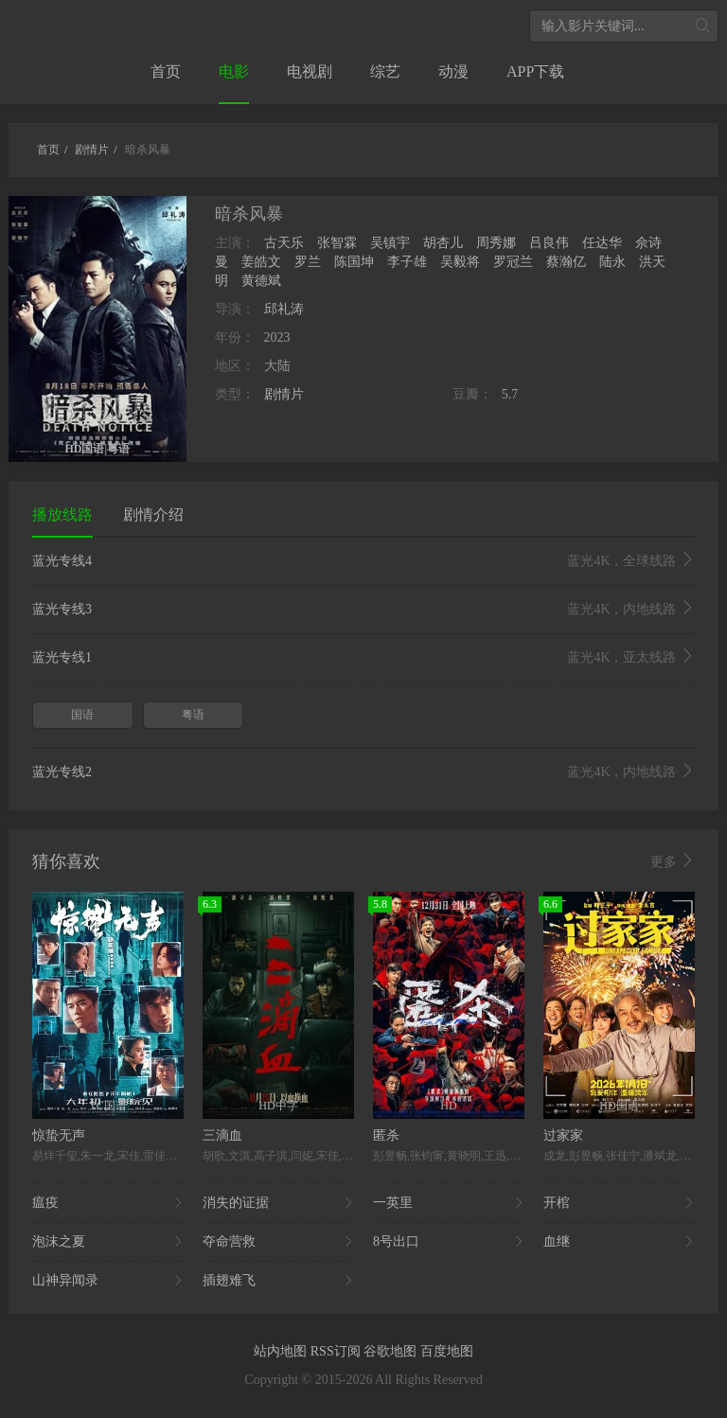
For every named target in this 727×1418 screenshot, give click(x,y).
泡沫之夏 (108, 1241)
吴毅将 (460, 262)
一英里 (448, 1203)
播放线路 (62, 514)
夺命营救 (278, 1241)
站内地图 (282, 1351)
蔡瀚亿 (566, 262)
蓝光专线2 (363, 772)
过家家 (563, 1135)
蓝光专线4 (363, 561)
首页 (166, 71)
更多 (673, 861)
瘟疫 (108, 1203)
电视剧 (309, 71)
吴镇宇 (390, 243)
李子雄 (407, 262)
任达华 (602, 243)
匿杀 (386, 1135)
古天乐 (284, 243)
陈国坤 (354, 262)
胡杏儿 (443, 243)
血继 (619, 1241)
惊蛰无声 (58, 1135)
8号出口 (448, 1241)
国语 (82, 714)
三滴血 (222, 1135)
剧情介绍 (153, 514)
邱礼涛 (284, 309)
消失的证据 (278, 1203)
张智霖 (337, 243)
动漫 (453, 71)
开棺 (619, 1203)
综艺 (385, 71)
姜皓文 (261, 262)
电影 (234, 71)
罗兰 (307, 262)
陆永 (612, 262)
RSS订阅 (337, 1351)
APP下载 (535, 71)
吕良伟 (549, 243)
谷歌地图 (392, 1351)
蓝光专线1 (363, 657)
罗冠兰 (513, 262)
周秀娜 (496, 243)
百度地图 (446, 1351)
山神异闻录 (108, 1280)
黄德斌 (261, 281)
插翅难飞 (278, 1280)
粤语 (193, 714)
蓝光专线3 (363, 609)
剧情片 (284, 394)
